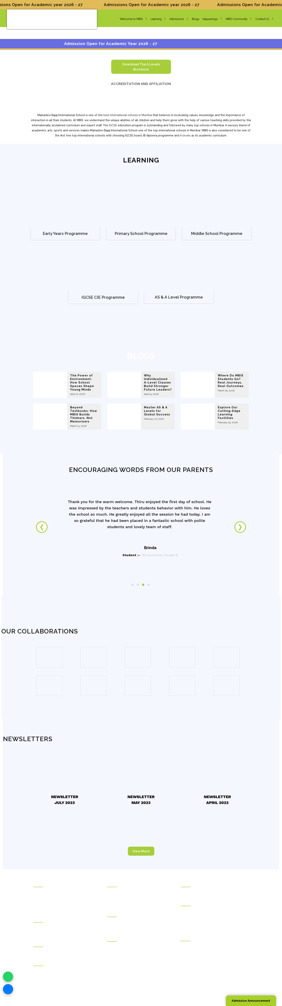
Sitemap (206, 986)
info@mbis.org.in (72, 981)
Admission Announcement (251, 1000)
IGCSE (113, 125)
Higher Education (191, 902)
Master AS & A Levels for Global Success (157, 411)
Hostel (37, 919)
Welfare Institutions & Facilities (52, 962)
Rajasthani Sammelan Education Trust (56, 883)
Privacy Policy (189, 986)
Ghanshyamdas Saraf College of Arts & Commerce (139, 946)
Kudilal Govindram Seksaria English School (134, 897)
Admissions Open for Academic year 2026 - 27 (159, 4)
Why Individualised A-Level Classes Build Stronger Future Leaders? (158, 382)
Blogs (193, 19)
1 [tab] (132, 585)
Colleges (113, 938)
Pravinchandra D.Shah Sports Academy (57, 970)
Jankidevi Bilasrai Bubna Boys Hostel (56, 932)
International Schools (120, 913)
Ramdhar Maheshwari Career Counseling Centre (63, 951)
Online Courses (190, 883)
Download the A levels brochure (141, 66)
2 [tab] (138, 585)
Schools (112, 883)
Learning (154, 19)
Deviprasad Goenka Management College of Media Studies (213, 924)
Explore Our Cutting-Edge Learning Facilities (229, 413)
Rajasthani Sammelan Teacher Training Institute (210, 951)
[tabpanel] (141, 532)
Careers (38, 908)
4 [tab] (148, 585)
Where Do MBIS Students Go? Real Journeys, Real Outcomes (231, 381)
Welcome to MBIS (129, 19)
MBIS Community (235, 19)
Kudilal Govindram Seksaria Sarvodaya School (136, 891)
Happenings (208, 19)
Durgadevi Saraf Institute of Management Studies (211, 910)
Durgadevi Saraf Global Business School (206, 916)
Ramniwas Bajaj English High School (130, 902)
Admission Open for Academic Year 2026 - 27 (131, 43)
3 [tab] (143, 585)
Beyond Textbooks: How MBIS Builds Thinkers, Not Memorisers (83, 414)
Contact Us (260, 19)
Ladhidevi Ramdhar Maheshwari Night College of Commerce (138, 954)
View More (141, 851)
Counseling (40, 943)
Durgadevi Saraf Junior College (126, 962)
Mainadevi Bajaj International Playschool (132, 927)
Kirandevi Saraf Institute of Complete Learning (209, 962)
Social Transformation (47, 897)
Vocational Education (194, 937)
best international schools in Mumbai (127, 115)
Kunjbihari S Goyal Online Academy (203, 891)
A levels (185, 135)
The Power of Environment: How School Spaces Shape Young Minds (82, 382)
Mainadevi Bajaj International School (129, 921)
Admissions (174, 19)
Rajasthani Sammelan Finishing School (205, 945)
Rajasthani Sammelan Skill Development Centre (210, 956)
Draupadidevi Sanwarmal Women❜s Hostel (60, 927)
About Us (39, 891)
